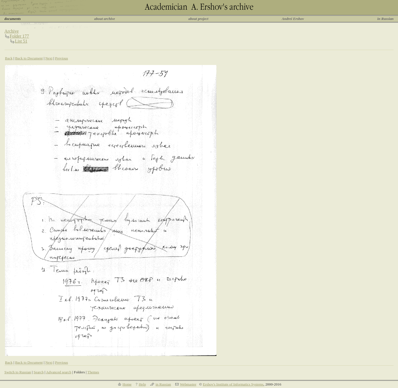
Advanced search (58, 372)
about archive (104, 19)
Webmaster (188, 384)
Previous (61, 58)
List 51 (21, 41)
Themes (93, 372)
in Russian (385, 19)
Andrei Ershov (293, 19)
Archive (11, 31)
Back (8, 58)
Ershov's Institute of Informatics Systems (233, 384)
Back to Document (29, 58)
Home (127, 384)
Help (142, 384)
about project (198, 19)
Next (49, 58)
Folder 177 (19, 36)
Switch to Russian (17, 372)
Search (39, 372)
